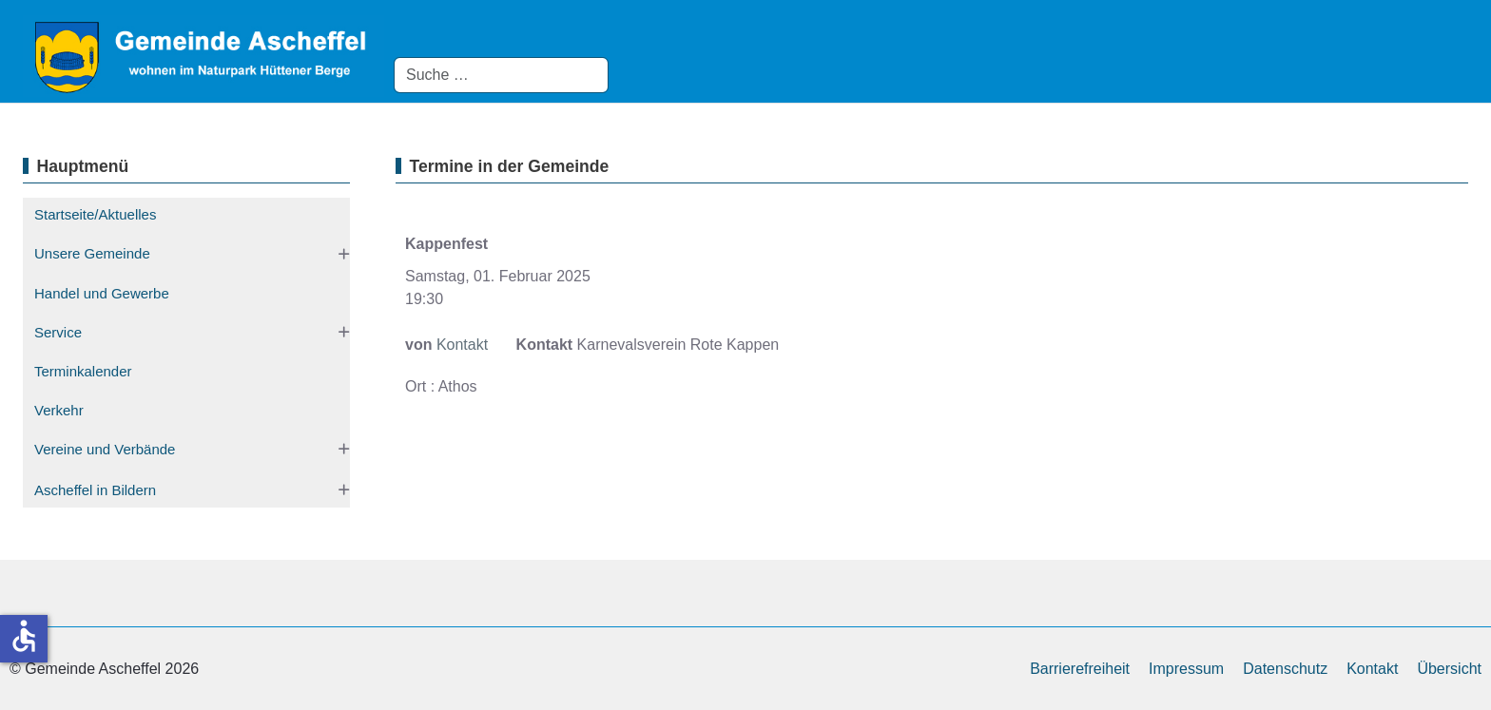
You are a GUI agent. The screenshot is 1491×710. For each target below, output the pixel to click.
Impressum (1186, 669)
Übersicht (1449, 669)
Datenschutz (1285, 669)
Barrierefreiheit (1080, 669)
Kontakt (462, 344)
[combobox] (501, 75)
